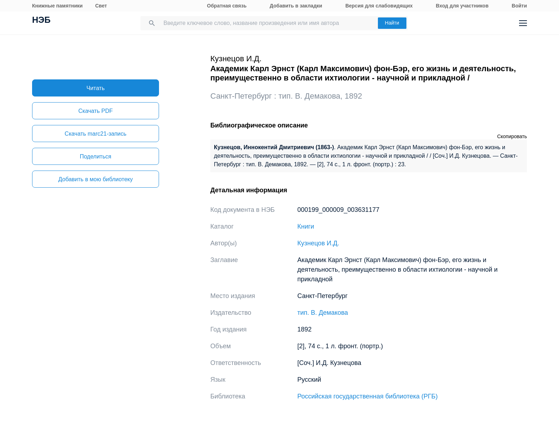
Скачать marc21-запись (95, 134)
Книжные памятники (57, 6)
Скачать (95, 111)
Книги (305, 226)
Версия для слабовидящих (379, 6)
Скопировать (512, 136)
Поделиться (95, 156)
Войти (519, 6)
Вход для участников (462, 6)
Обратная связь (227, 6)
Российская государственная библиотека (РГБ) (367, 396)
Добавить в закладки (296, 6)
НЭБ (41, 21)
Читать (96, 88)
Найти (392, 23)
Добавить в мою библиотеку (95, 179)
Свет (101, 6)
